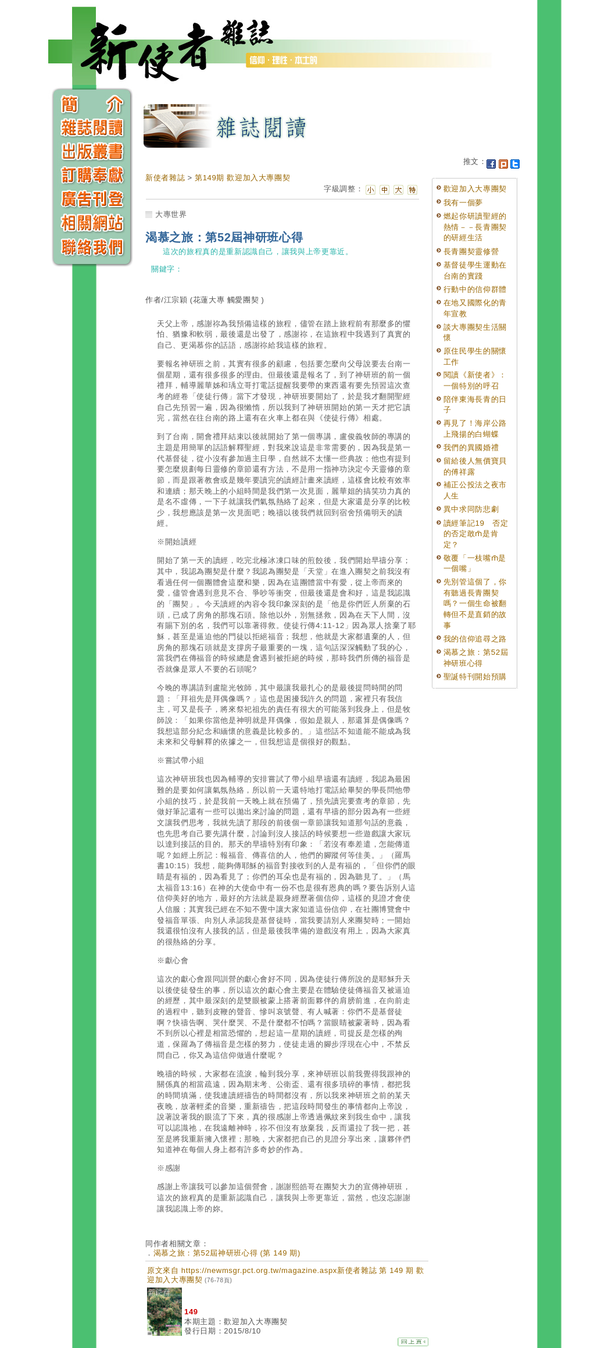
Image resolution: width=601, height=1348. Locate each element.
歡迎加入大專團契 (475, 188)
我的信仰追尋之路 (475, 638)
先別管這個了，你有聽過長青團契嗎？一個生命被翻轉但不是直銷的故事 (475, 603)
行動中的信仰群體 (475, 289)
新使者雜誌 (165, 177)
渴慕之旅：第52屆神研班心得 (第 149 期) (226, 1253)
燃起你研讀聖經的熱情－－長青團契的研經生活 (475, 227)
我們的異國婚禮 (471, 447)
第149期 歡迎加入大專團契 (242, 177)
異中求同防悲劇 (471, 509)
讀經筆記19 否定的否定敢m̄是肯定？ (476, 534)
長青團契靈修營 (471, 251)
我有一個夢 (463, 202)
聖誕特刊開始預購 (475, 676)
